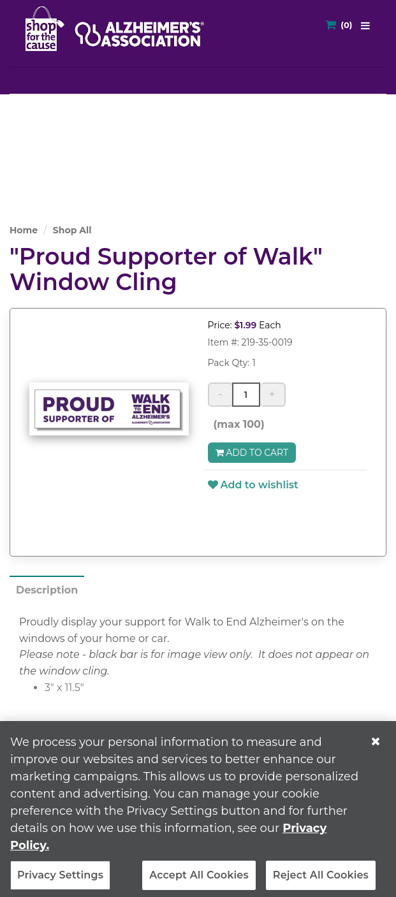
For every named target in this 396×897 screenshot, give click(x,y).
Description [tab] (47, 590)
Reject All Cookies (321, 880)
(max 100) (236, 424)
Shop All (72, 230)
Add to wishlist (253, 485)
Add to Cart (252, 452)
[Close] (376, 747)
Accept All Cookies (199, 880)
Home (24, 230)
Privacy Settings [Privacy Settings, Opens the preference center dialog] (60, 880)
